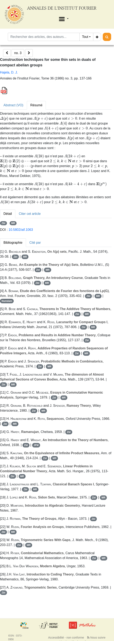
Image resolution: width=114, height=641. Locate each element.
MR (13, 223)
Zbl (3, 223)
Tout (85, 37)
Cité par (35, 242)
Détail (7, 213)
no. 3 (17, 53)
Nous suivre (96, 637)
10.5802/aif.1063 (21, 229)
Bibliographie (13, 242)
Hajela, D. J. (9, 72)
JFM (36, 445)
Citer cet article (30, 213)
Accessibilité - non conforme (66, 637)
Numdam (7, 301)
